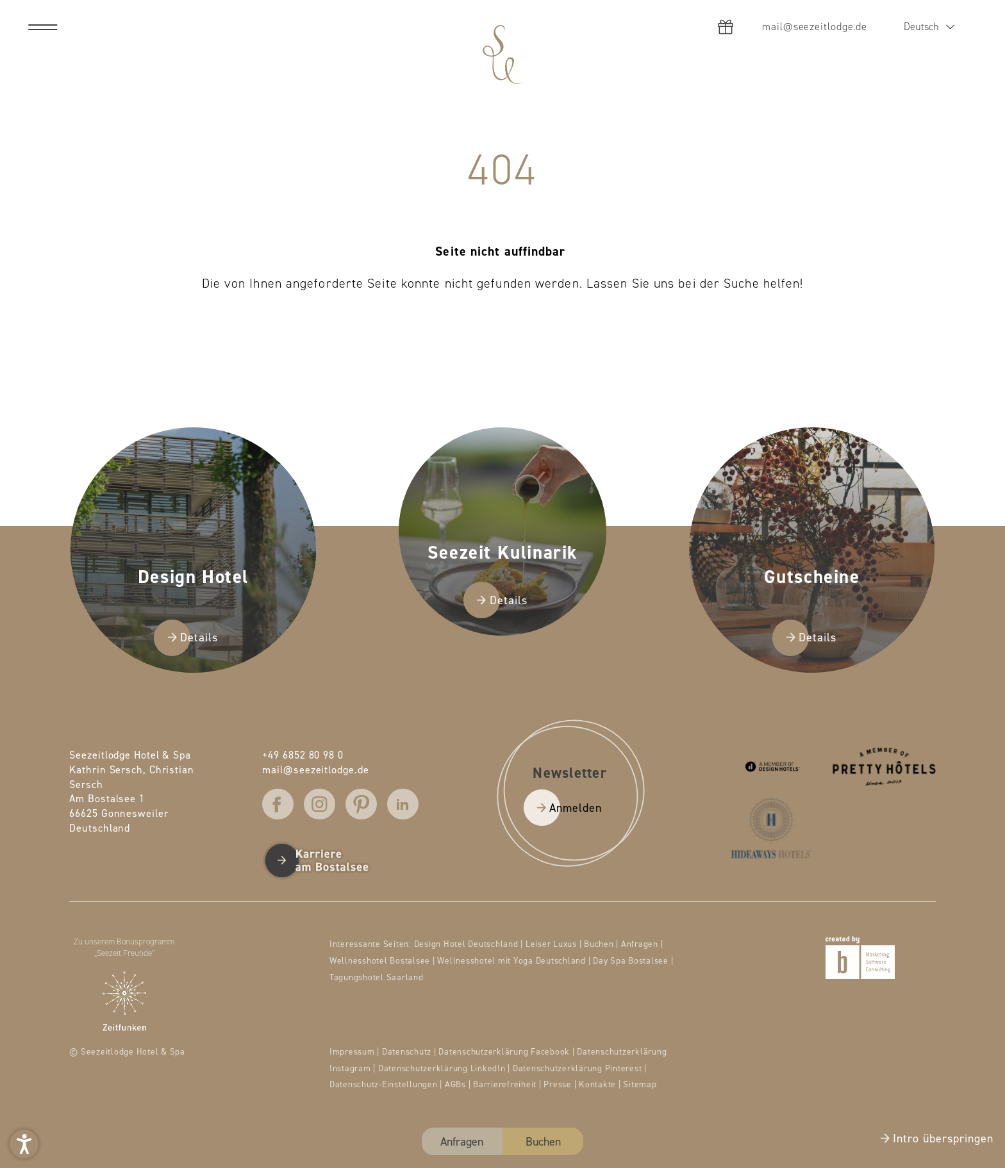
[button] (24, 1144)
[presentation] (502, 584)
